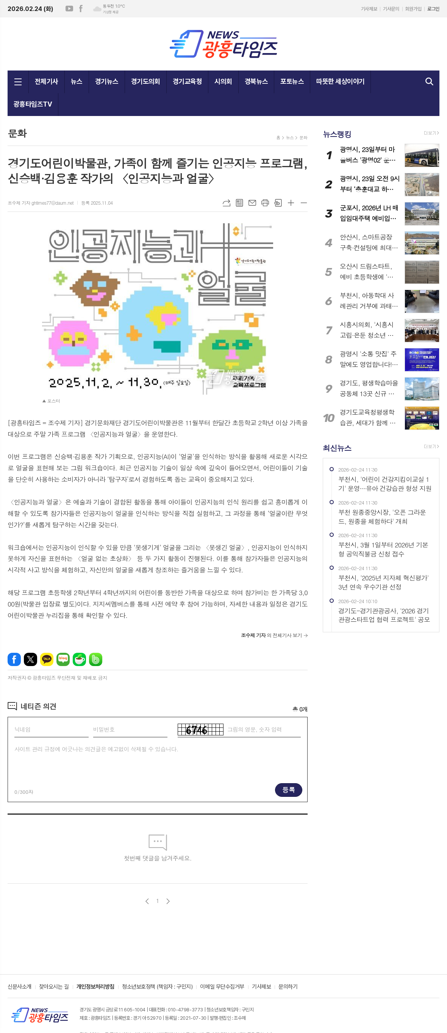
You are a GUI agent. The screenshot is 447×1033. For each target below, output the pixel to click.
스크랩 (278, 203)
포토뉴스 (292, 81)
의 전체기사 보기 (271, 635)
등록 (288, 789)
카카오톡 (46, 659)
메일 (252, 203)
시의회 (223, 81)
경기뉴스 (107, 81)
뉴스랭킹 (337, 134)
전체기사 (46, 81)
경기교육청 (187, 81)
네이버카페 (79, 659)
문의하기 (287, 987)
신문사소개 (19, 987)
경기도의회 (145, 81)
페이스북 (80, 8)
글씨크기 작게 (304, 203)
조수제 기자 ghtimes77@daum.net (40, 202)
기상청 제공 (110, 12)
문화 (303, 137)
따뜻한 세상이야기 (340, 81)
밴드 (95, 659)
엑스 (30, 659)
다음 (168, 901)
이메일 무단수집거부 (222, 987)
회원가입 (413, 9)
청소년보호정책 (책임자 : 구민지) (157, 987)
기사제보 (369, 9)
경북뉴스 (256, 81)
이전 (147, 901)
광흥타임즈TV (33, 104)
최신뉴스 (337, 447)
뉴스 (77, 81)
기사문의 (391, 9)
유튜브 (69, 8)
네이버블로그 (63, 659)
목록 (239, 203)
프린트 (265, 203)
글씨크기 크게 (291, 203)
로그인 (433, 9)
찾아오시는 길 (54, 987)
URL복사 (226, 203)
